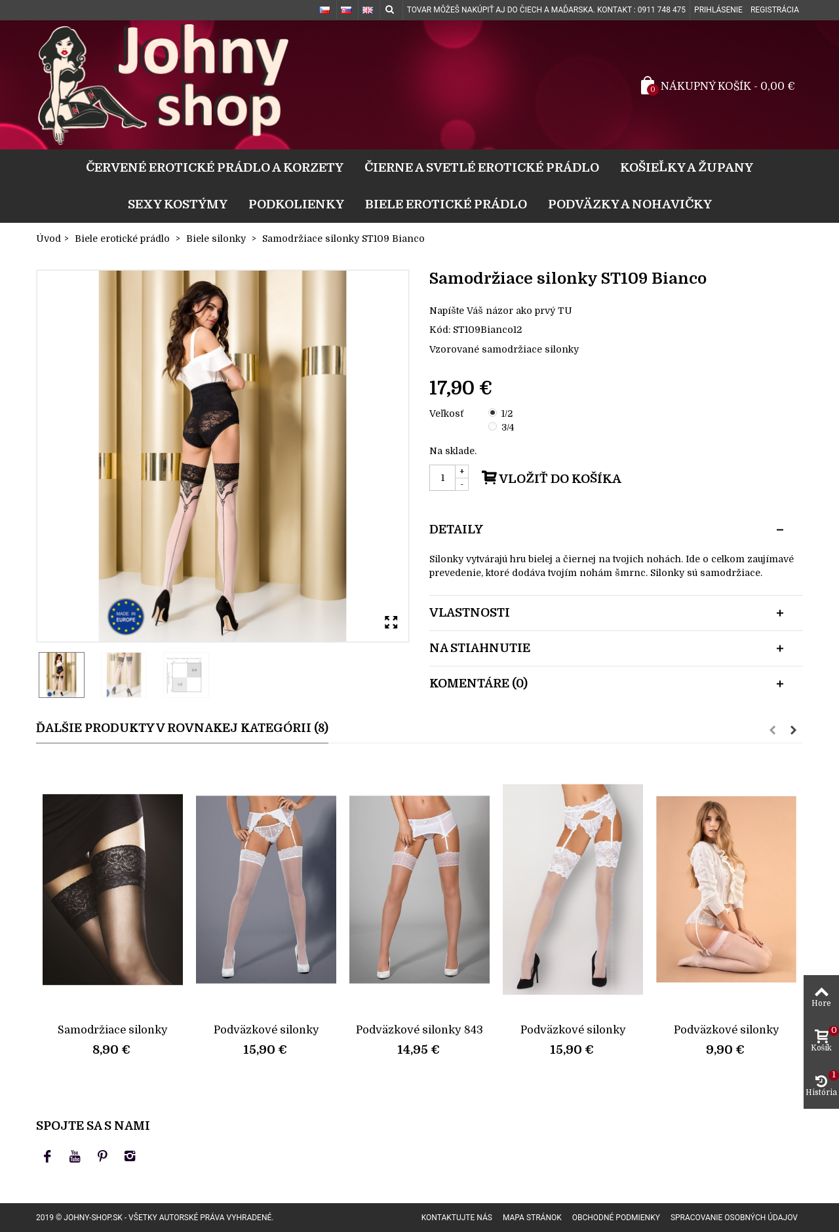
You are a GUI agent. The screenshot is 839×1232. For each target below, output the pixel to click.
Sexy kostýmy (177, 204)
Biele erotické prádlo (446, 204)
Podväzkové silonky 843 (419, 1030)
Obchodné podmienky (616, 1217)
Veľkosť (447, 413)
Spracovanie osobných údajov (734, 1217)
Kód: (439, 329)
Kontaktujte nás (456, 1217)
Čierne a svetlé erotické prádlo (481, 167)
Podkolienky (296, 204)
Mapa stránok (532, 1217)
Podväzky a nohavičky (630, 204)
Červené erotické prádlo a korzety (214, 167)
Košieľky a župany (686, 167)
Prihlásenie (718, 9)
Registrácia (775, 9)
